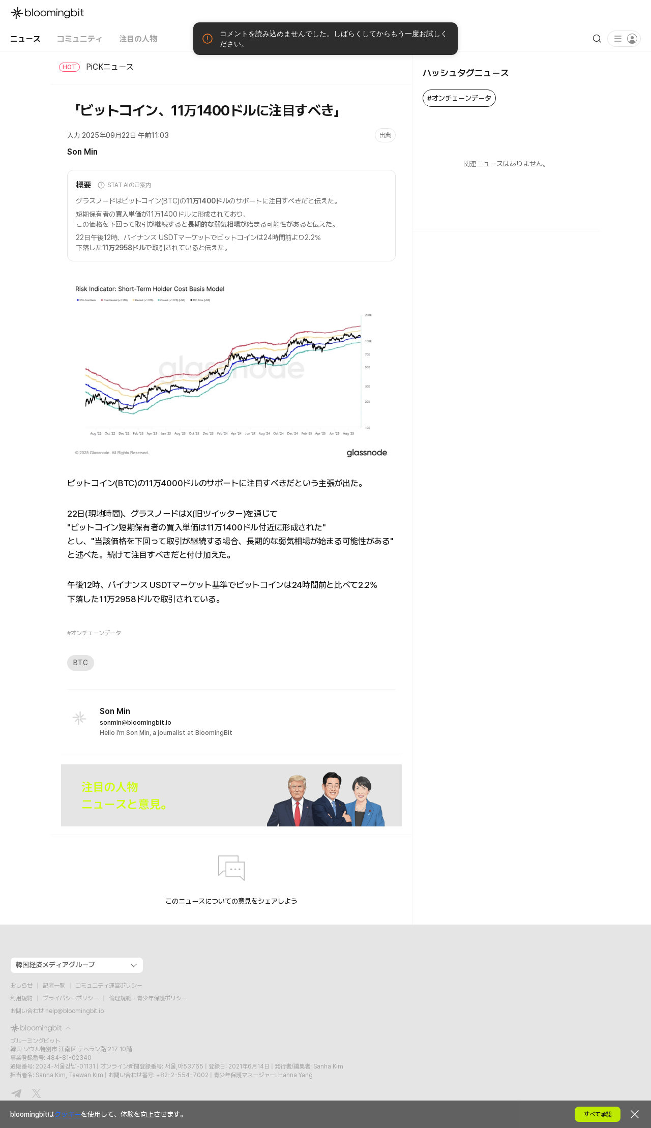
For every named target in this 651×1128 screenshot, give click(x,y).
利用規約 (21, 998)
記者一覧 (54, 985)
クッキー (67, 1114)
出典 (385, 135)
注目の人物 (138, 38)
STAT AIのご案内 (124, 185)
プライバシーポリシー (71, 998)
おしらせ (21, 985)
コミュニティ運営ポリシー (108, 985)
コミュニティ (80, 38)
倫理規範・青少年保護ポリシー (148, 998)
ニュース (25, 38)
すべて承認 (598, 1114)
